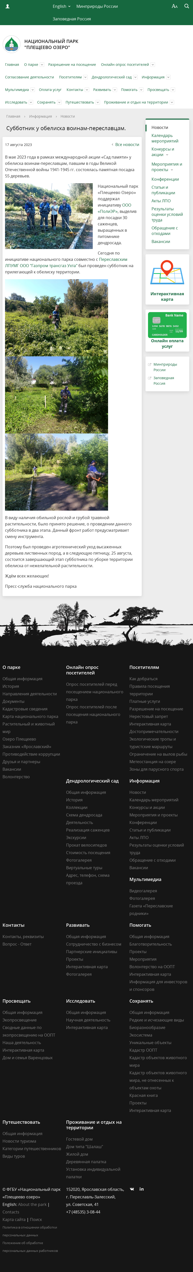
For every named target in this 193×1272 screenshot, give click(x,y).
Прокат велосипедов (86, 845)
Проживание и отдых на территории (136, 102)
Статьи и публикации (163, 189)
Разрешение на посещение (72, 64)
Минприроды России (97, 6)
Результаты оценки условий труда (167, 214)
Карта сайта (14, 1219)
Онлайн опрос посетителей (125, 64)
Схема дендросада (84, 815)
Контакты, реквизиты (23, 936)
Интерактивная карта (150, 724)
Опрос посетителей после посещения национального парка (93, 714)
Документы (13, 701)
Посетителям (70, 77)
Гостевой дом (79, 1139)
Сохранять (46, 102)
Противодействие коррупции (31, 754)
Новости (68, 116)
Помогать (129, 89)
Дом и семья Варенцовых (28, 1057)
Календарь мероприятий (165, 138)
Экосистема (140, 1035)
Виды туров (14, 1156)
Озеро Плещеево (19, 739)
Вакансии (161, 241)
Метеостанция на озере (152, 761)
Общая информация (22, 678)
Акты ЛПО (161, 201)
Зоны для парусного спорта (156, 769)
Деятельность (79, 822)
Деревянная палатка (86, 1161)
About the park (32, 1204)
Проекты (74, 959)
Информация (153, 77)
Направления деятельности (30, 694)
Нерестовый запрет (148, 716)
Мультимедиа (17, 89)
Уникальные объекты (150, 1042)
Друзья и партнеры (21, 761)
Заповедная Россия (72, 19)
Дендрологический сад (112, 77)
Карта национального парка (30, 716)
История (11, 686)
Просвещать (158, 89)
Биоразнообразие (147, 1027)
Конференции (165, 179)
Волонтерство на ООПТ (152, 966)
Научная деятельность (88, 1020)
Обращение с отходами (165, 230)
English (59, 6)
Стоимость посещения (88, 852)
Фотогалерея (79, 860)
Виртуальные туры (84, 867)
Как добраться (143, 678)
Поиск (36, 1219)
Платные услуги (144, 701)
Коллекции (76, 807)
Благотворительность (150, 944)
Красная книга (143, 1095)
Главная (12, 64)
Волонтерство (16, 776)
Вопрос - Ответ (17, 944)
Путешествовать (80, 102)
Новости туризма (19, 1141)
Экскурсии (76, 837)
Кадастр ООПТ (143, 1050)
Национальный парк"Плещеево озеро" (40, 44)
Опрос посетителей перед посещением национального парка (94, 691)
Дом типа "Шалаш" (84, 1146)
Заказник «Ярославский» (27, 746)
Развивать (102, 89)
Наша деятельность (22, 1042)
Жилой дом (77, 1154)
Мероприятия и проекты (167, 166)
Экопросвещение (20, 1020)
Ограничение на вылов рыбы (158, 754)
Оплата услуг (50, 89)
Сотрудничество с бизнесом (93, 944)
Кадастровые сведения (25, 709)
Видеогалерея (143, 891)
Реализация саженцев (88, 830)
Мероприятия (143, 959)
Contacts (11, 1212)
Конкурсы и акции (163, 151)
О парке (31, 64)
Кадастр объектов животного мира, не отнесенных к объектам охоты (158, 1080)
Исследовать (16, 102)
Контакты (75, 89)
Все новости (124, 144)
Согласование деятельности (29, 77)
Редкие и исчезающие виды (156, 1020)
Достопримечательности (153, 731)
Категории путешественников (32, 1148)
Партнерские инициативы (91, 951)
